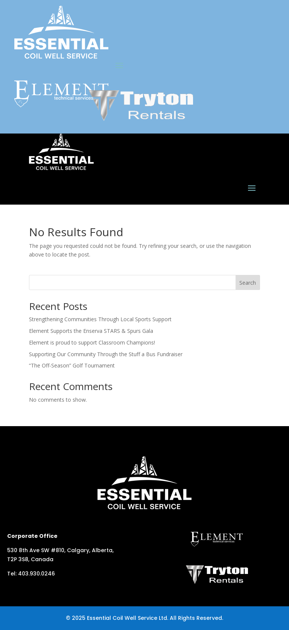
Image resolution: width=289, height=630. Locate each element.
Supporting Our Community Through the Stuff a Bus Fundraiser (106, 354)
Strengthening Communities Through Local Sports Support (100, 319)
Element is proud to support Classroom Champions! (92, 342)
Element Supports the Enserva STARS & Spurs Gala (91, 330)
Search (247, 282)
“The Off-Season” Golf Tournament (72, 365)
